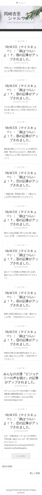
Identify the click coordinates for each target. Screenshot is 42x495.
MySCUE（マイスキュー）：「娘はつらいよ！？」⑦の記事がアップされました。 (21, 179)
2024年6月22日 (21, 267)
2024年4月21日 (21, 348)
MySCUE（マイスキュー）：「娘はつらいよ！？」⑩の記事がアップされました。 (21, 53)
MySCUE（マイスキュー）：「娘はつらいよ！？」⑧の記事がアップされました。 (21, 133)
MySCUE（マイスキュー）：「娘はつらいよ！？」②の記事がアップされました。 (21, 421)
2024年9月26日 (21, 144)
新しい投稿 (35, 473)
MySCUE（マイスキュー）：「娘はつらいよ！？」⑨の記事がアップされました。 (21, 92)
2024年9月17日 (21, 189)
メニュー (22, 3)
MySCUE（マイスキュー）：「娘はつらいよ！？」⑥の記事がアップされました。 (21, 218)
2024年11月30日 (21, 63)
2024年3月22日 (21, 431)
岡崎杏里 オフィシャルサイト (21, 16)
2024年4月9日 (21, 386)
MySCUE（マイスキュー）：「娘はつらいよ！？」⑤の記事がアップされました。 (21, 257)
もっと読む (24, 457)
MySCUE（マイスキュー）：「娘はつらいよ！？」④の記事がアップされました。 (21, 299)
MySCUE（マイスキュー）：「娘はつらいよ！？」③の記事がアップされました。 (21, 338)
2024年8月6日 (21, 228)
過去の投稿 (7, 466)
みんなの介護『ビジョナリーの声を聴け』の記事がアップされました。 (21, 378)
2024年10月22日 (21, 102)
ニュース (21, 41)
